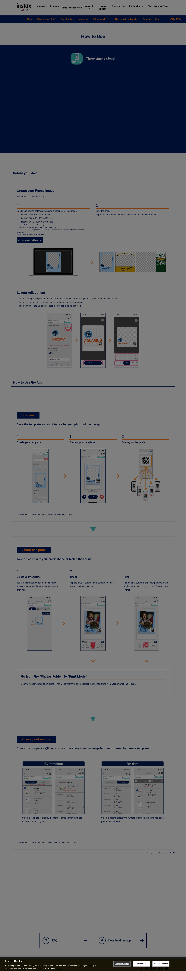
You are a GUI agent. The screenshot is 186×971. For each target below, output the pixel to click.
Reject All (141, 964)
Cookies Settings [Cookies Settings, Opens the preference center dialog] (122, 964)
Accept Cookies (161, 964)
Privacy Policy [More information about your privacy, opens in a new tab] (49, 968)
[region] (93, 964)
